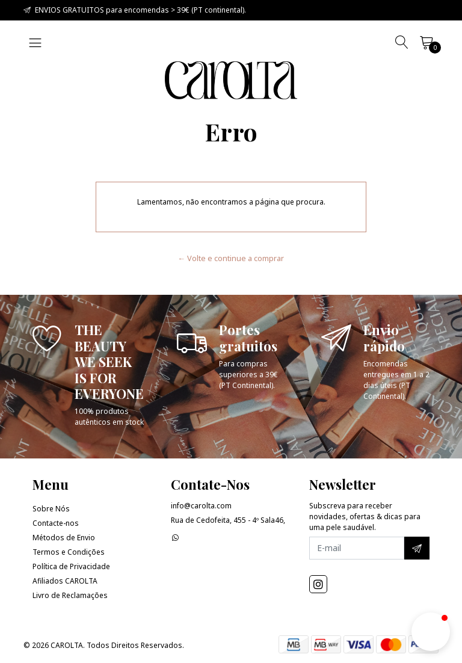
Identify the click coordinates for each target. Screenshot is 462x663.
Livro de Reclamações (70, 595)
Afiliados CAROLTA (64, 581)
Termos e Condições (68, 552)
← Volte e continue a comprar (231, 258)
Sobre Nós (51, 509)
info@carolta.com (201, 506)
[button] (430, 631)
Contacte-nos (55, 523)
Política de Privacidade (71, 566)
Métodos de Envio (63, 537)
